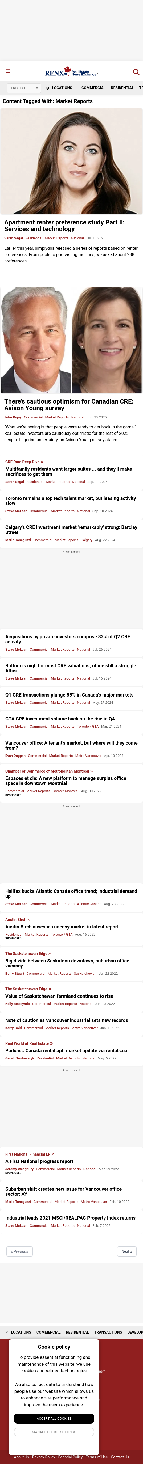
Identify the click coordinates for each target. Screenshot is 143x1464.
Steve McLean (16, 511)
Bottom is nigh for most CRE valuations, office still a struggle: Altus (71, 668)
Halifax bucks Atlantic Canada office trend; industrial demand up (71, 893)
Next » (127, 1251)
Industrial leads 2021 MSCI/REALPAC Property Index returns (70, 1218)
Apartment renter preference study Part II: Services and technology (64, 226)
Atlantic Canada (89, 904)
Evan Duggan (15, 756)
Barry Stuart (14, 973)
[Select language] (24, 88)
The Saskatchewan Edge (28, 954)
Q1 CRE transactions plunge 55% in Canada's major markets (69, 695)
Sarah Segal (13, 238)
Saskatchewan (85, 973)
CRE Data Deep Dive (24, 462)
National (77, 238)
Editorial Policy (70, 1457)
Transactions (108, 1332)
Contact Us (120, 1457)
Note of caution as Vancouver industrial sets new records (66, 1020)
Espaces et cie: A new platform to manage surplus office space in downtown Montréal (65, 780)
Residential (122, 88)
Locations (59, 88)
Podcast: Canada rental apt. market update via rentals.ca (66, 1050)
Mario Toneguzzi (18, 540)
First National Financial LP (30, 1154)
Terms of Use (97, 1457)
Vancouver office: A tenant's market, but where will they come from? (71, 745)
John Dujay (13, 417)
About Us (21, 1457)
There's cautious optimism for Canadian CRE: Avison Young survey (68, 405)
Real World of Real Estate (29, 1044)
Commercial (93, 88)
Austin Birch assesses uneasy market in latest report (62, 927)
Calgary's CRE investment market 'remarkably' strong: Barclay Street (71, 529)
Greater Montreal (66, 791)
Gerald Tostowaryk (19, 1058)
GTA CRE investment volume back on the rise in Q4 (60, 719)
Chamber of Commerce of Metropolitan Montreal (49, 771)
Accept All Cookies (54, 1418)
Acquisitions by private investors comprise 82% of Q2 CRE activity (67, 639)
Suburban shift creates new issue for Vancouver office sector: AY (63, 1191)
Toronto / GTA (88, 726)
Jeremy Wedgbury (19, 1169)
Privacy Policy (43, 1457)
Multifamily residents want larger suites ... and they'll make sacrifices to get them (68, 471)
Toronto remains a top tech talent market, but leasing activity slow (70, 500)
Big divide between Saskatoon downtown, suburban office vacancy (67, 963)
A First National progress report (39, 1161)
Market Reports (56, 238)
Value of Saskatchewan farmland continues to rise (59, 996)
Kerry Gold (13, 1028)
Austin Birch (18, 920)
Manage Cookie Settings (54, 1432)
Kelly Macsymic (17, 1004)
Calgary (86, 540)
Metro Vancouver (88, 756)
